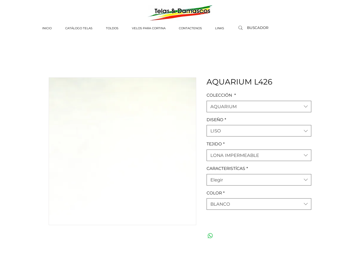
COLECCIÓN (221, 95)
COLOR (216, 193)
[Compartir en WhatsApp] (210, 235)
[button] (78, 28)
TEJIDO (216, 144)
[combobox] (259, 106)
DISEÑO (216, 119)
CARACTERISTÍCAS (227, 168)
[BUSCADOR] (257, 28)
